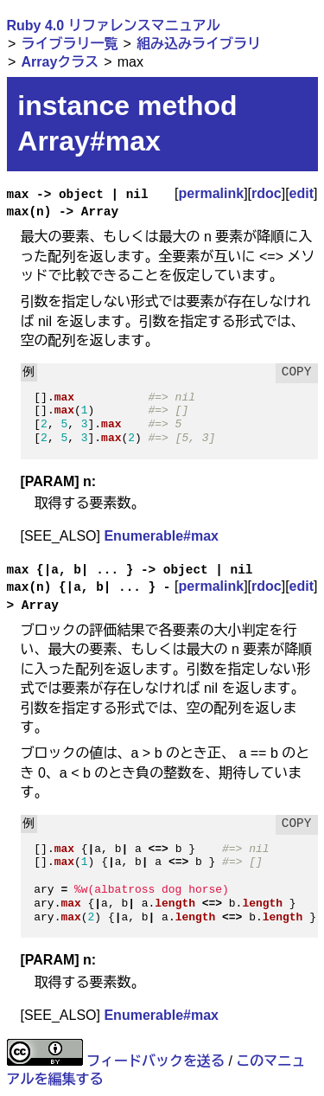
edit (301, 193)
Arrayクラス (59, 61)
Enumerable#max (161, 536)
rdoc (266, 193)
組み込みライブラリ (199, 43)
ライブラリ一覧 (69, 43)
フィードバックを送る (155, 1061)
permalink (212, 193)
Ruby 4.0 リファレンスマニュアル (113, 25)
